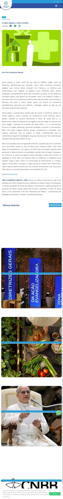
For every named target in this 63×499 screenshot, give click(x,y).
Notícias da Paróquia (55, 204)
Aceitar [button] (55, 494)
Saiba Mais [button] (6, 497)
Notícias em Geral (55, 206)
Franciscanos (12, 174)
